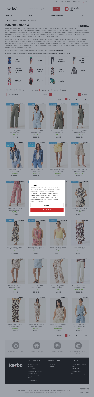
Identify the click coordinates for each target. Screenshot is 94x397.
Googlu (32, 199)
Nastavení (47, 209)
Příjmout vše (47, 214)
